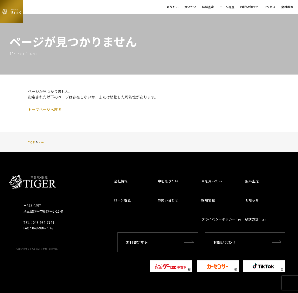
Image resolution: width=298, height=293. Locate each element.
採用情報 (208, 200)
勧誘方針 (255, 219)
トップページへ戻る (44, 109)
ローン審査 (122, 200)
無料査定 (252, 181)
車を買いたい (211, 181)
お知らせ (252, 200)
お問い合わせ (168, 200)
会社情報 (121, 181)
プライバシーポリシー (222, 219)
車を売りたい (168, 181)
